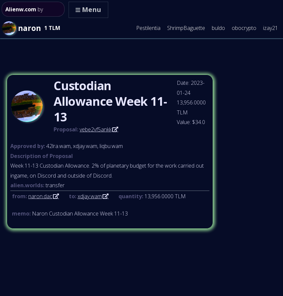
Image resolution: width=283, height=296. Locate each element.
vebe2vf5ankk (96, 129)
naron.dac (40, 196)
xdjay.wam (90, 196)
